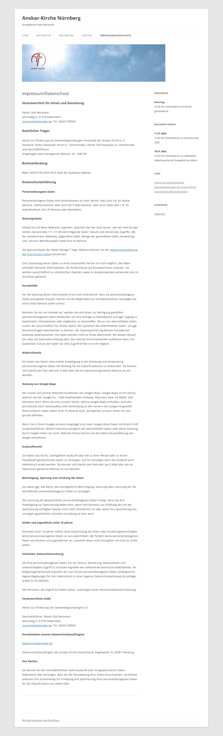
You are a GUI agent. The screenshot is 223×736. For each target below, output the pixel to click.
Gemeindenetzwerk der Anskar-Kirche (175, 187)
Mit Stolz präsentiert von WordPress (40, 720)
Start (25, 35)
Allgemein (159, 214)
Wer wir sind (66, 35)
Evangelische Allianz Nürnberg (170, 191)
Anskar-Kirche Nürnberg (51, 18)
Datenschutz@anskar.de (37, 643)
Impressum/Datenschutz (115, 35)
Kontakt (87, 35)
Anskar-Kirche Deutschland (169, 182)
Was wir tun (43, 35)
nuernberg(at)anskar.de (37, 121)
